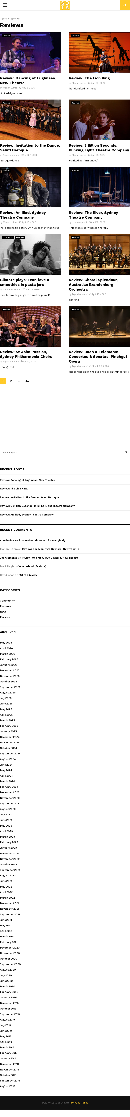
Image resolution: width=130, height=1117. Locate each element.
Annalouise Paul (10, 540)
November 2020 (10, 953)
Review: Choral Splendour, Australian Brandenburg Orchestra (93, 284)
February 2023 (9, 842)
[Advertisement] (65, 414)
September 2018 (10, 1080)
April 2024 (6, 775)
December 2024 (9, 737)
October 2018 (8, 1075)
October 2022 (8, 864)
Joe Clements (8, 557)
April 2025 (6, 714)
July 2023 (6, 814)
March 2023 (7, 836)
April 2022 (6, 892)
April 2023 (6, 831)
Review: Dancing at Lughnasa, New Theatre (27, 480)
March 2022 (7, 897)
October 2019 (8, 1008)
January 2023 (8, 847)
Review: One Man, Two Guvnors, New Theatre (50, 549)
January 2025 (8, 731)
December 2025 (9, 670)
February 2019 (8, 1053)
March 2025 (7, 720)
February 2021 (8, 942)
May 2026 (6, 642)
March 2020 (7, 986)
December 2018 (9, 1064)
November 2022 (10, 859)
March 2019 (7, 1047)
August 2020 (8, 969)
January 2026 (8, 664)
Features (20, 237)
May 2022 (6, 886)
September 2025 (10, 687)
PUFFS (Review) (29, 575)
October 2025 (8, 681)
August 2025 (8, 692)
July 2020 (6, 975)
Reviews (6, 36)
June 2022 (6, 881)
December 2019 (9, 1003)
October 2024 (8, 748)
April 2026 (6, 648)
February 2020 (9, 992)
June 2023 (6, 820)
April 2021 (6, 931)
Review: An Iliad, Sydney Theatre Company (23, 215)
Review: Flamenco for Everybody (44, 540)
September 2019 (10, 1014)
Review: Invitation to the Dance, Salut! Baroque (29, 497)
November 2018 (9, 1069)
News (3, 611)
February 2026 (9, 659)
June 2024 (6, 764)
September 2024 (10, 753)
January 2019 (8, 1058)
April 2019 (6, 1041)
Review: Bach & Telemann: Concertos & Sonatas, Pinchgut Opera (98, 356)
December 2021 (9, 903)
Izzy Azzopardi (79, 222)
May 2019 (5, 1036)
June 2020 (6, 981)
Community (8, 237)
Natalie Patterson (12, 289)
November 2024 (10, 742)
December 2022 (9, 853)
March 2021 (7, 936)
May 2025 (6, 709)
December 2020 (10, 947)
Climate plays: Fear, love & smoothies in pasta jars (24, 282)
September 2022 (10, 870)
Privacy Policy (79, 1102)
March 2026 (7, 653)
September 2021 (10, 914)
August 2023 (8, 809)
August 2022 (8, 875)
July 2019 (5, 1025)
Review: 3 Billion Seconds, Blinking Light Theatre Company (99, 147)
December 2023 (9, 792)
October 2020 (8, 958)
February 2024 (9, 786)
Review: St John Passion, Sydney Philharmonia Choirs (26, 354)
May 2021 (5, 925)
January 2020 (8, 997)
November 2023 (10, 798)
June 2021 (6, 920)
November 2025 (10, 676)
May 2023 (6, 825)
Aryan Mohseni (11, 155)
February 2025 (9, 725)
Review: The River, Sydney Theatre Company (93, 215)
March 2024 (7, 781)
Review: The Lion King (89, 78)
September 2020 (10, 964)
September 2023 (10, 803)
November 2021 (9, 908)
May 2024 (6, 770)
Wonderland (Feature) (32, 566)
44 (27, 381)
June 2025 (6, 703)
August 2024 (8, 759)
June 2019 (6, 1030)
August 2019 (7, 1019)
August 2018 (7, 1086)
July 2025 (6, 698)
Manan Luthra (10, 87)
